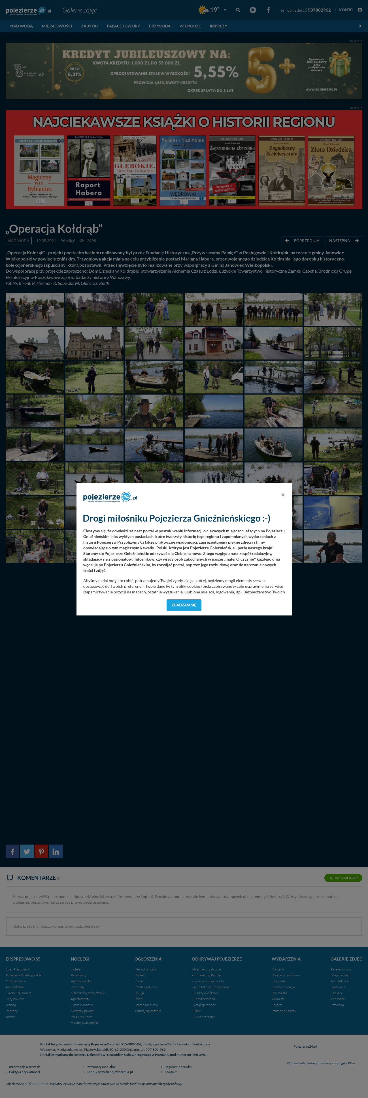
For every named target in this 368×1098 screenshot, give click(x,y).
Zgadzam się (184, 605)
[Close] (283, 494)
